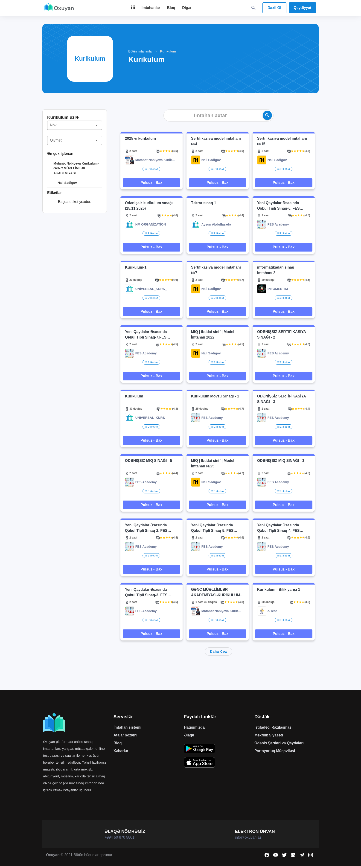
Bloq (118, 743)
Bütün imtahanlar (140, 51)
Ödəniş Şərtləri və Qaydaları (279, 743)
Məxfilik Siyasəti (268, 735)
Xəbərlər (121, 751)
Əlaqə (189, 735)
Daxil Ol (274, 8)
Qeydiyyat (302, 8)
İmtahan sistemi (127, 727)
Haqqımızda (194, 727)
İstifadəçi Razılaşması (273, 727)
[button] (74, 125)
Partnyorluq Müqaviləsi (274, 751)
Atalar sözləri (125, 735)
